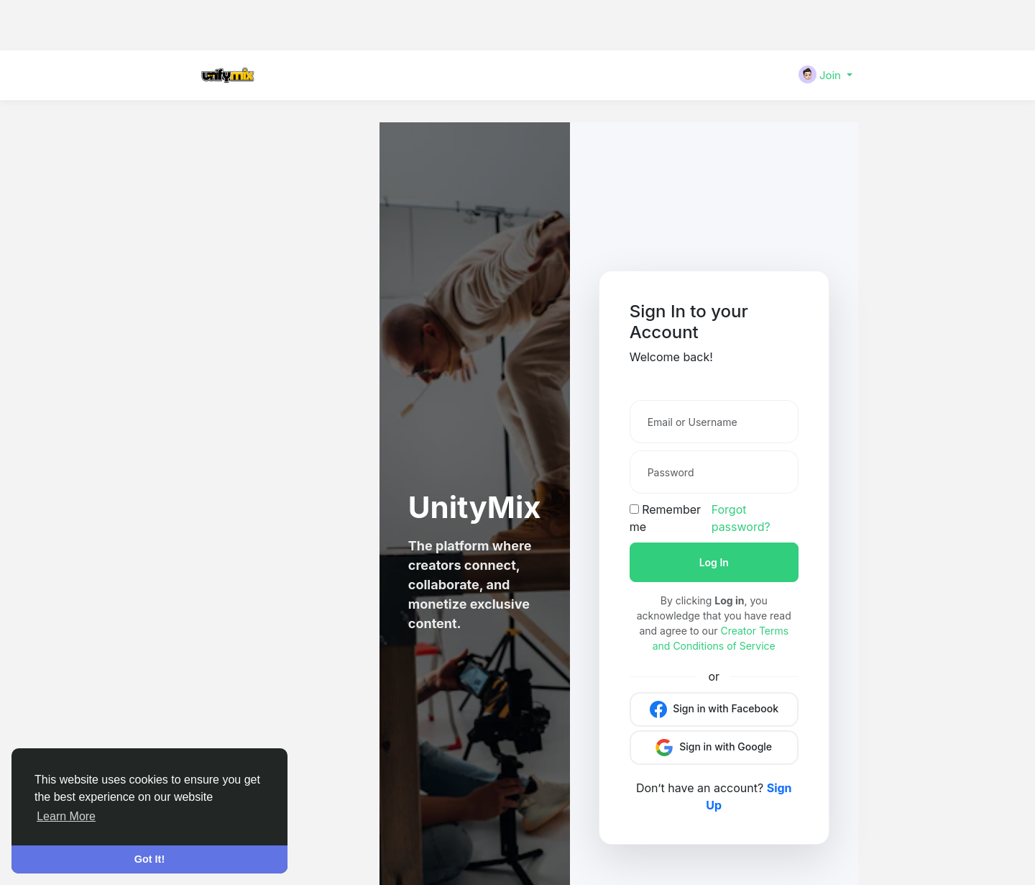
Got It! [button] (149, 859)
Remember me (665, 518)
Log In (714, 562)
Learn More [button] (66, 816)
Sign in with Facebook (714, 709)
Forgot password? (741, 518)
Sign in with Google (714, 747)
